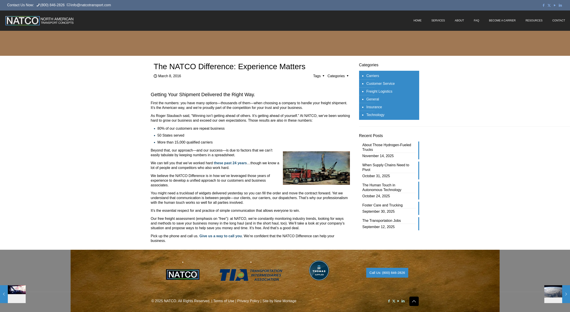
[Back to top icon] (414, 301)
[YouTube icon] (554, 5)
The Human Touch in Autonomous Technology (382, 187)
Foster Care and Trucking (382, 205)
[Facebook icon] (543, 5)
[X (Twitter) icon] (549, 5)
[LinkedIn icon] (560, 5)
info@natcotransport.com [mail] (91, 5)
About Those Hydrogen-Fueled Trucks (386, 147)
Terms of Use (223, 301)
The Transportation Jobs (381, 221)
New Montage (285, 301)
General (372, 99)
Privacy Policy (248, 301)
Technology (375, 115)
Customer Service (380, 83)
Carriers (372, 76)
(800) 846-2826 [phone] (52, 5)
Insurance (374, 107)
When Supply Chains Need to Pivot (385, 167)
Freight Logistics (379, 91)
